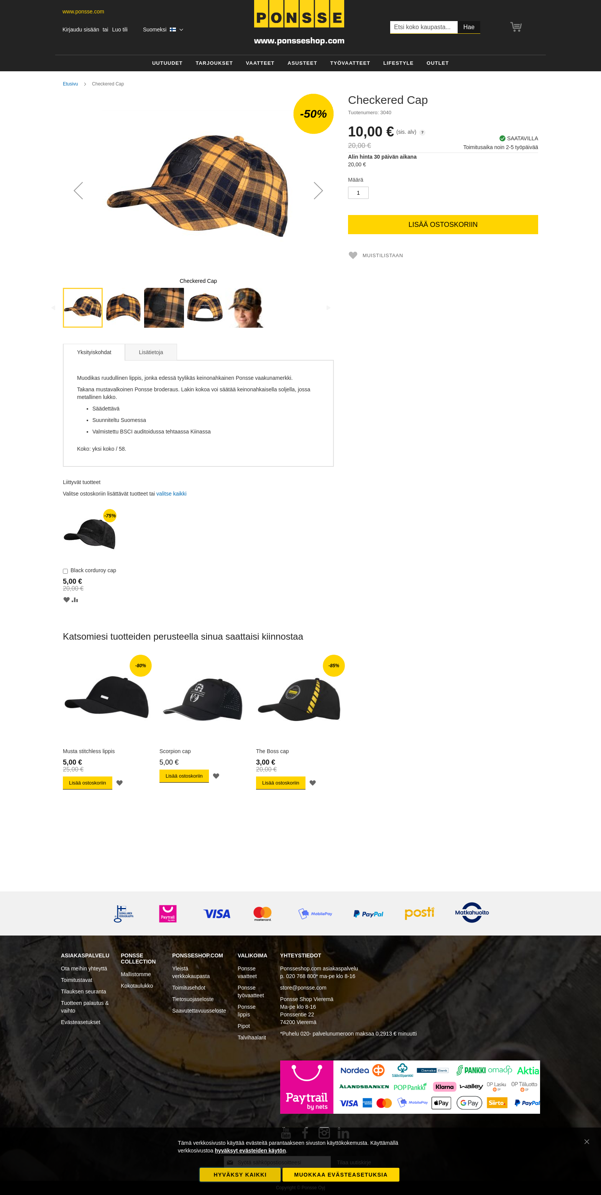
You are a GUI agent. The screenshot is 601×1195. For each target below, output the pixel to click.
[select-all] (171, 493)
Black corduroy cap (93, 570)
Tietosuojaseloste (192, 999)
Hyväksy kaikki (240, 1175)
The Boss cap (272, 751)
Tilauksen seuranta (83, 991)
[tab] (94, 352)
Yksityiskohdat (94, 352)
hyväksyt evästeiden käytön (250, 1150)
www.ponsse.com (83, 11)
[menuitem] (167, 63)
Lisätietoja (151, 352)
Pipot (244, 1026)
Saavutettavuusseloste (199, 1011)
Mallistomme (136, 974)
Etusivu (70, 84)
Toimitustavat (76, 980)
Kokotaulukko (137, 986)
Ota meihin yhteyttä (84, 968)
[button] (163, 30)
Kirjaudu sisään (80, 29)
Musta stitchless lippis (89, 751)
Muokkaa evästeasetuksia (341, 1175)
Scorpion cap (175, 751)
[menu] (300, 63)
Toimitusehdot (188, 988)
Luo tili (119, 29)
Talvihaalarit (252, 1037)
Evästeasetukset (80, 1022)
